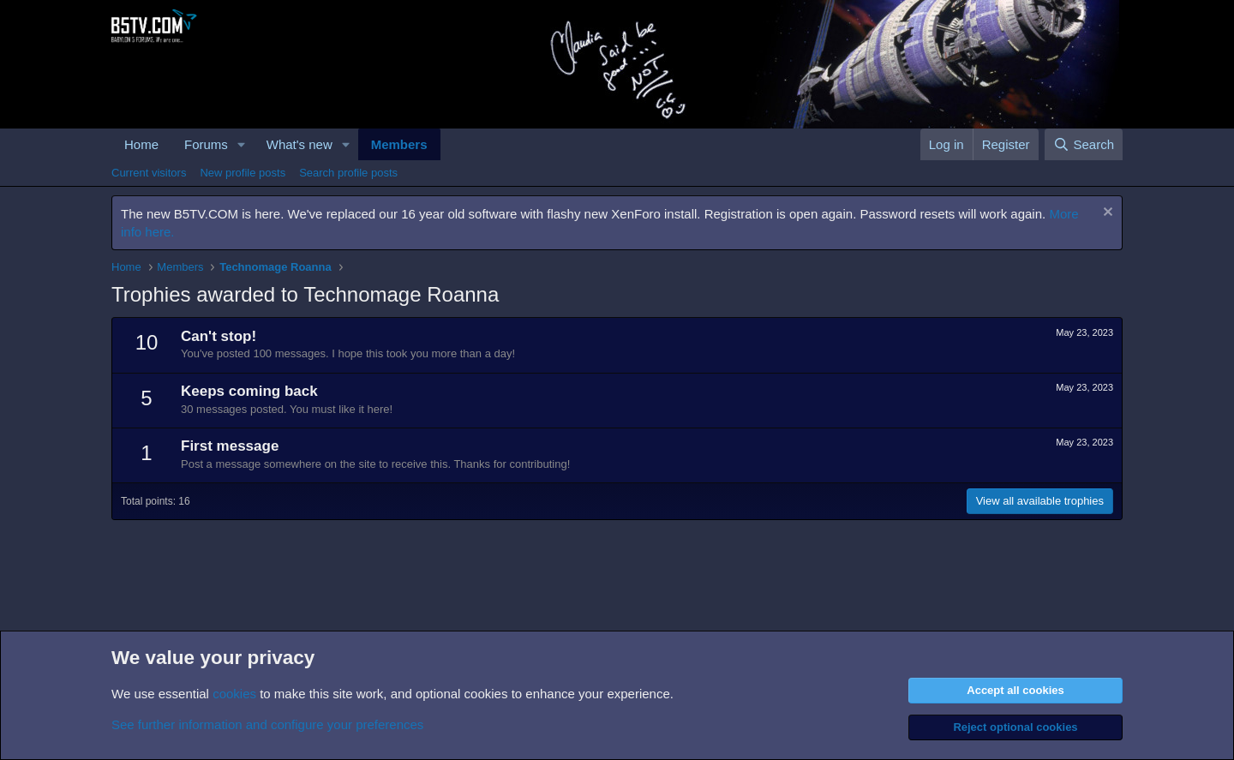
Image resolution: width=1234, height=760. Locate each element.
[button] (242, 144)
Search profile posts (348, 172)
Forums (206, 144)
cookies (234, 693)
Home (141, 144)
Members (399, 144)
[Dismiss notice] (1106, 214)
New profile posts (242, 172)
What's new (299, 144)
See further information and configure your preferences (267, 724)
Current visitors (148, 172)
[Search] (1084, 144)
